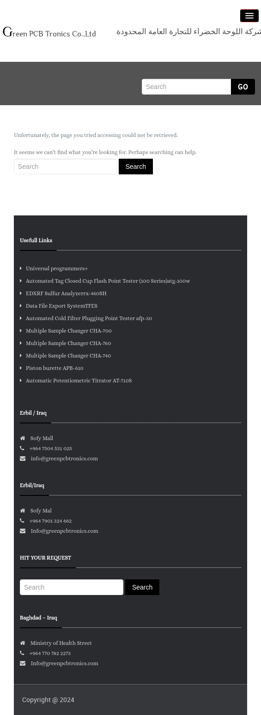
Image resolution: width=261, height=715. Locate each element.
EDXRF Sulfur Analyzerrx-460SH (63, 293)
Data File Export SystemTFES (58, 306)
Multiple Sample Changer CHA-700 (66, 331)
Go (243, 87)
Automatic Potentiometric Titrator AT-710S (76, 380)
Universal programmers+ (54, 268)
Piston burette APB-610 (52, 368)
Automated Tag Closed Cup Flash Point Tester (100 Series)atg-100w (105, 281)
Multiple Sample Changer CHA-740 (65, 355)
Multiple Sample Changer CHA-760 (65, 343)
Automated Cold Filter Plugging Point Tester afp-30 (86, 318)
